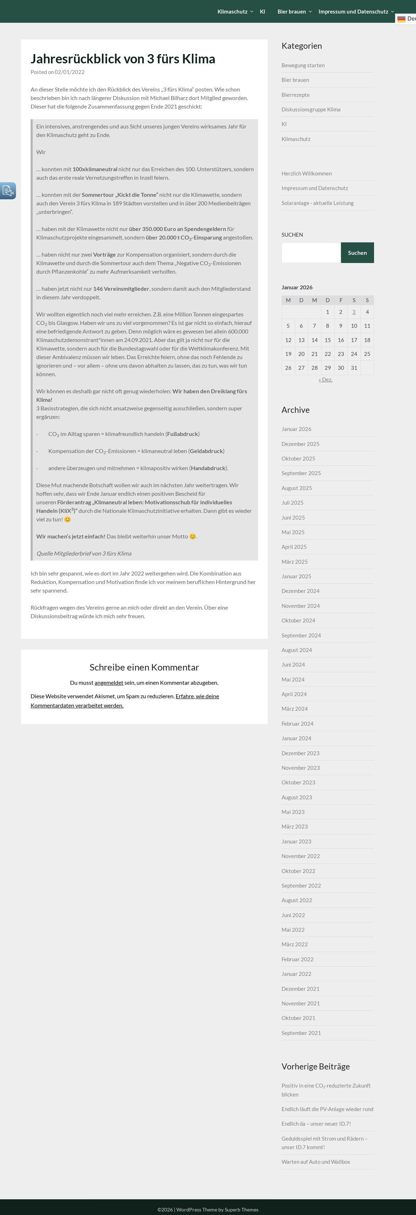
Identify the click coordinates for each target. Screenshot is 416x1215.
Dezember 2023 (301, 753)
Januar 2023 (296, 841)
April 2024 (294, 694)
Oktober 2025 (298, 458)
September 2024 (301, 635)
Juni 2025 (293, 517)
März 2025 (295, 561)
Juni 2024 (293, 664)
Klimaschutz (232, 11)
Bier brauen (292, 11)
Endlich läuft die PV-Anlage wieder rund (327, 1109)
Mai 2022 (293, 929)
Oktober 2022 (298, 871)
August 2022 (297, 900)
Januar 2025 (296, 576)
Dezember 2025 (301, 444)
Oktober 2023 (298, 782)
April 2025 (294, 546)
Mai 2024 (293, 679)
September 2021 (301, 1033)
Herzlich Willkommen (307, 173)
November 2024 (301, 606)
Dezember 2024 (301, 591)
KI (262, 11)
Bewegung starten (303, 65)
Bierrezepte (296, 94)
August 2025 (297, 488)
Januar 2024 (296, 738)
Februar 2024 (298, 723)
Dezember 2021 (301, 988)
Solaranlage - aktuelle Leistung (318, 203)
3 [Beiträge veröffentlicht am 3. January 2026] (354, 312)
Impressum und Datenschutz (353, 11)
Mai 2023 (293, 812)
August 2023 (297, 797)
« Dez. (325, 379)
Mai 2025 (293, 532)
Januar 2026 (296, 429)
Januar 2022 (296, 974)
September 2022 (301, 885)
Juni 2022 (293, 915)
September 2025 (301, 473)
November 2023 (301, 767)
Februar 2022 (298, 959)
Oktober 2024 (298, 620)
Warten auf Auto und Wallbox (316, 1161)
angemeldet (109, 682)
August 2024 (297, 650)
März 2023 (295, 826)
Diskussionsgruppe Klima (311, 109)
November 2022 (301, 856)
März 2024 (295, 708)
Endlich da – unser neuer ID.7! (316, 1123)
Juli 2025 (293, 502)
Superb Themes (241, 1209)
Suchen (292, 234)
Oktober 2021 (298, 1018)
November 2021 (301, 1003)
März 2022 (295, 944)
